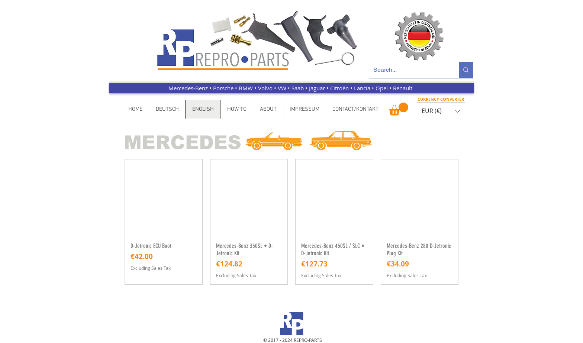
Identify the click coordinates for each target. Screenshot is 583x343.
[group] (291, 222)
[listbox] (441, 111)
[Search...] (408, 70)
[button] (398, 109)
